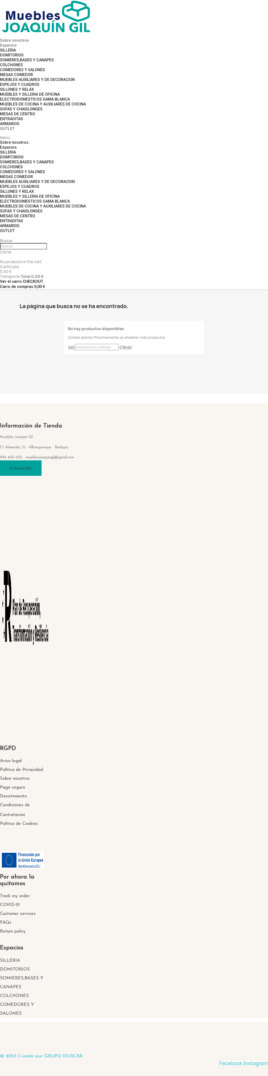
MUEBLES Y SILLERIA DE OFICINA (30, 94)
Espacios (8, 45)
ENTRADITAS (11, 119)
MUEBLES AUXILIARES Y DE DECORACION (37, 79)
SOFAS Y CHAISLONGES (21, 109)
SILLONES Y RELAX (17, 89)
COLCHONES (11, 65)
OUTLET (7, 128)
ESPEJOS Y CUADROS (19, 84)
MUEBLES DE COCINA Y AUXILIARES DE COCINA (43, 104)
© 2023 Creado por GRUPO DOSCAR (41, 1056)
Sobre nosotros (14, 40)
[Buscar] (96, 347)
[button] (21, 468)
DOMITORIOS (12, 55)
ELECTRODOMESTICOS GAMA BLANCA (35, 99)
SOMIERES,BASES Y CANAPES (27, 60)
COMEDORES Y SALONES (22, 69)
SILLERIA (8, 50)
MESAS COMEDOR (16, 74)
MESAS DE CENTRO (17, 114)
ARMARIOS (9, 123)
